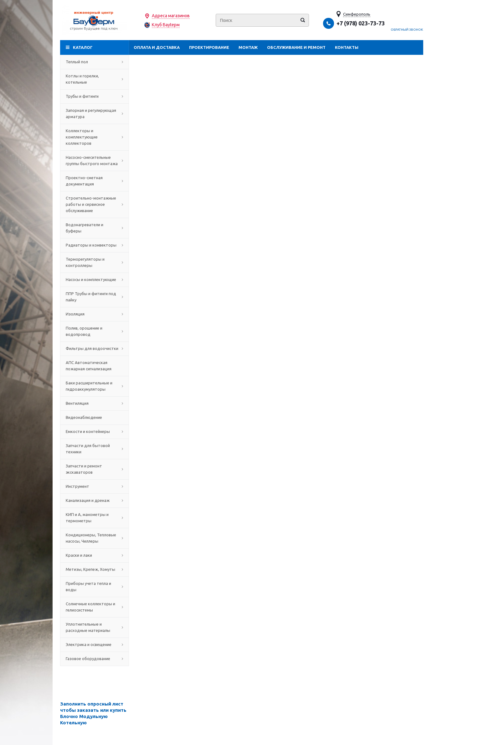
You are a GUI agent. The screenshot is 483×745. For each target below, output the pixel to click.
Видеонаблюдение (94, 417)
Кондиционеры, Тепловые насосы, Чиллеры (94, 538)
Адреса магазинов (171, 15)
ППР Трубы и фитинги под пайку (94, 296)
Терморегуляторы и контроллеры (94, 262)
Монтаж (248, 47)
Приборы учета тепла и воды (94, 586)
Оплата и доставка (157, 47)
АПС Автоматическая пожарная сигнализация (94, 365)
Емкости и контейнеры (94, 431)
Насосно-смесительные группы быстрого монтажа (94, 160)
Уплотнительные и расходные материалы (94, 627)
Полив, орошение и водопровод (94, 331)
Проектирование (209, 47)
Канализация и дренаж (94, 500)
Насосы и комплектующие (94, 279)
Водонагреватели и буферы (94, 227)
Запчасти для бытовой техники (94, 448)
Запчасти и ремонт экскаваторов (94, 469)
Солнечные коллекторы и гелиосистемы (94, 607)
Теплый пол (94, 62)
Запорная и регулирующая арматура (94, 113)
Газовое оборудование (94, 658)
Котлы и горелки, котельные (94, 79)
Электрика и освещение (94, 644)
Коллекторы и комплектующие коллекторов (94, 136)
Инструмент (94, 486)
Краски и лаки (94, 555)
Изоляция (94, 314)
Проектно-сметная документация (94, 180)
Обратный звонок (407, 29)
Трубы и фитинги (94, 96)
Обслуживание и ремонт (296, 47)
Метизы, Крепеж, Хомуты (94, 569)
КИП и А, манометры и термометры (94, 517)
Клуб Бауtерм (166, 24)
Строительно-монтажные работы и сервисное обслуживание (94, 204)
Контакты (346, 47)
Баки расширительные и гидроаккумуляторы (94, 386)
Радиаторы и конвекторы (94, 245)
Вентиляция (94, 403)
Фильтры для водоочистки (94, 348)
